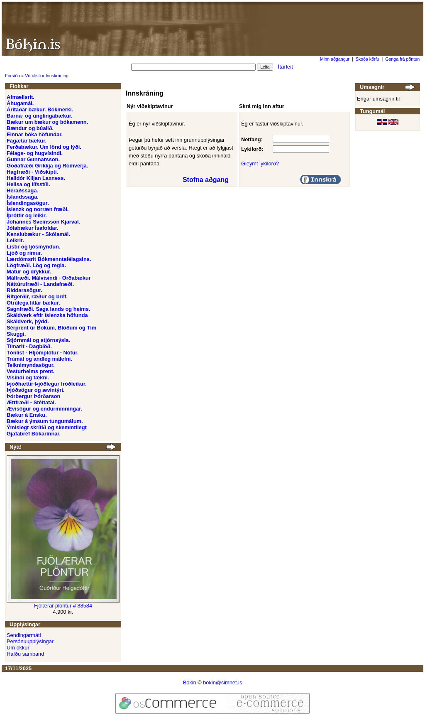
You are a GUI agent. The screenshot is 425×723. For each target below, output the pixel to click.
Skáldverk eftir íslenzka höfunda (47, 315)
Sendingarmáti (24, 635)
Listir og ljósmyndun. (33, 246)
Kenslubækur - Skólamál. (38, 234)
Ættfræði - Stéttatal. (31, 402)
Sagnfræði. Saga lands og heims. (48, 309)
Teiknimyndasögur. (31, 365)
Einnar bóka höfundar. (35, 134)
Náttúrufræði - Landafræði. (40, 284)
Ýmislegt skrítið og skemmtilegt (47, 427)
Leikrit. (15, 240)
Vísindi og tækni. (28, 377)
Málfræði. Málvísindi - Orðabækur (49, 278)
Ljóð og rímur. (24, 253)
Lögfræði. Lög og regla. (36, 265)
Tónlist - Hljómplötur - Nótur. (42, 352)
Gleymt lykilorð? (260, 163)
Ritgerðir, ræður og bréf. (37, 296)
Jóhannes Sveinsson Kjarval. (43, 222)
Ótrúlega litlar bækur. (33, 303)
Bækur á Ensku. (27, 415)
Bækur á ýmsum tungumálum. (45, 421)
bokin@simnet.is (222, 682)
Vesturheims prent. (30, 371)
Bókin (189, 682)
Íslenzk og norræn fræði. (37, 209)
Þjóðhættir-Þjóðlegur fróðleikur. (47, 384)
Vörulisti (33, 75)
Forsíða (12, 75)
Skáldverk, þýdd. (28, 321)
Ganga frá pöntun (402, 59)
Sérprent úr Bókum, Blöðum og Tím (51, 328)
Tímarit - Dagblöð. (29, 346)
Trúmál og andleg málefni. (39, 359)
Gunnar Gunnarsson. (33, 159)
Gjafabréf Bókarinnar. (34, 433)
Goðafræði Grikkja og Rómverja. (47, 165)
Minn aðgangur (334, 59)
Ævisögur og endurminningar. (44, 409)
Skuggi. (16, 334)
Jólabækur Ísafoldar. (32, 228)
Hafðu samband (25, 654)
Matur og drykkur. (29, 271)
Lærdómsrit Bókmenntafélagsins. (49, 259)
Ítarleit (285, 67)
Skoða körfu (367, 59)
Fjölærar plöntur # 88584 (63, 605)
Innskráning (57, 75)
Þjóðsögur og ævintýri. (35, 390)
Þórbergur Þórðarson (33, 396)
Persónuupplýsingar (30, 641)
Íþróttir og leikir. (27, 215)
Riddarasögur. (24, 290)
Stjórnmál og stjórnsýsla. (38, 340)
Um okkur (18, 647)
